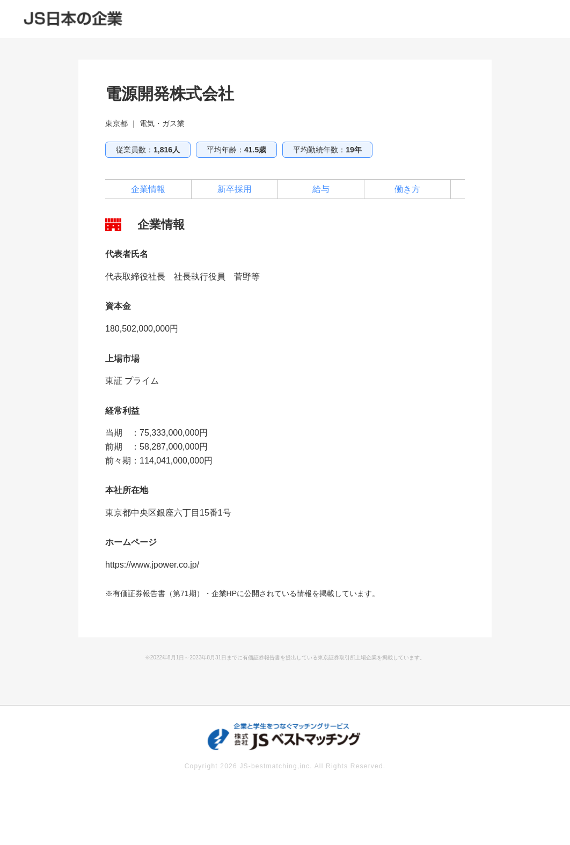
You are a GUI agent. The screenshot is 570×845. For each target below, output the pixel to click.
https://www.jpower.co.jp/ (152, 564)
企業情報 (148, 189)
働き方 (407, 189)
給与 (321, 189)
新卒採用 (234, 189)
